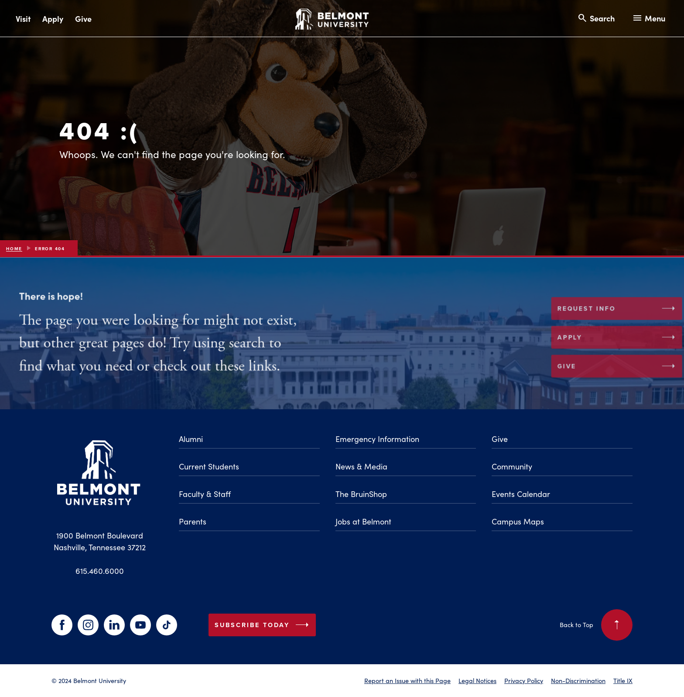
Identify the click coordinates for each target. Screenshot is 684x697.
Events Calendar (521, 493)
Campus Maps (518, 521)
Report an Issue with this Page (407, 680)
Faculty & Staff (205, 493)
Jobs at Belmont (363, 521)
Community (512, 466)
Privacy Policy (523, 680)
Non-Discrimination (578, 680)
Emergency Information (377, 438)
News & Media (361, 466)
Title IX (623, 680)
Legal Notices (477, 680)
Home (14, 248)
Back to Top (596, 625)
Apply (52, 18)
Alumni (191, 438)
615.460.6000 (99, 570)
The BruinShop (361, 493)
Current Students (209, 466)
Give (83, 18)
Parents (192, 521)
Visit (23, 18)
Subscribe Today (263, 625)
